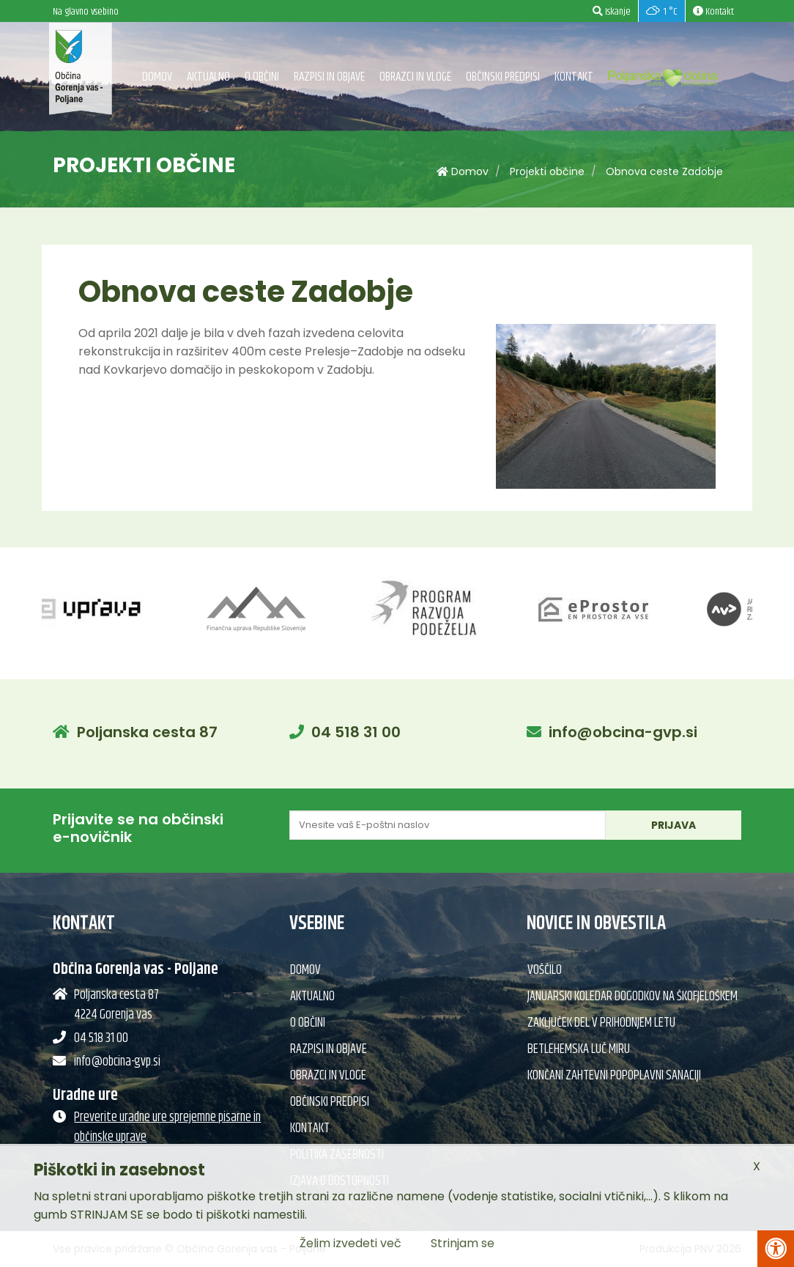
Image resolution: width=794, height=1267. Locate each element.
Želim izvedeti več (350, 1243)
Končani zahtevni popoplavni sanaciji (614, 1075)
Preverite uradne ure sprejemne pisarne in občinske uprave (167, 1127)
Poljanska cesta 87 (147, 732)
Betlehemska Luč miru (578, 1049)
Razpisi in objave (329, 76)
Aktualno (208, 76)
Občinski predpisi (503, 76)
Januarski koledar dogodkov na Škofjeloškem (632, 996)
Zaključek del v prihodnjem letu (601, 1023)
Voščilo (544, 970)
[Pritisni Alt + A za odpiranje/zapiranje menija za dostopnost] (775, 1248)
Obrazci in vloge (415, 76)
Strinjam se (462, 1243)
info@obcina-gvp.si (623, 732)
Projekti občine (547, 171)
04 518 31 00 (356, 732)
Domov (157, 76)
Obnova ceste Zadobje (664, 171)
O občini (262, 76)
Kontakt (573, 76)
